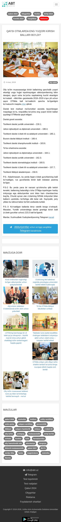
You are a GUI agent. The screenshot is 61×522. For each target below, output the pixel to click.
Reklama (30, 497)
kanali (51, 217)
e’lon (24, 104)
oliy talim (53, 83)
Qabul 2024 (30, 488)
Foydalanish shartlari (30, 501)
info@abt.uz (31, 470)
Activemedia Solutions (40, 509)
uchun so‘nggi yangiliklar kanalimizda (30, 229)
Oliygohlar (30, 492)
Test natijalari (30, 483)
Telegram (30, 474)
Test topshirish (30, 479)
